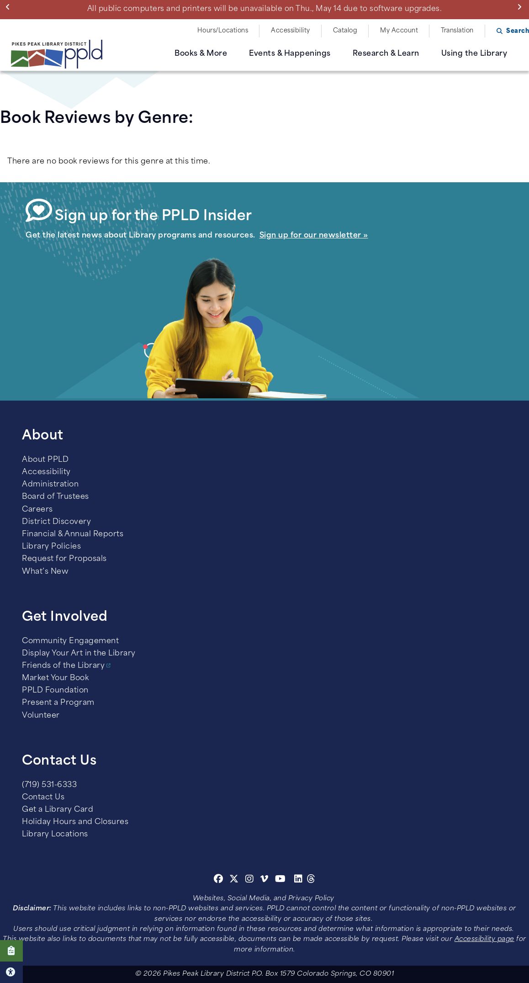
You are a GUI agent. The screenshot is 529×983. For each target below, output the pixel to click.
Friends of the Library (63, 666)
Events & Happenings (290, 54)
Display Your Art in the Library (79, 653)
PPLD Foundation (55, 690)
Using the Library (474, 54)
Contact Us (43, 797)
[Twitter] (234, 880)
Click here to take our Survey (11, 951)
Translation (457, 31)
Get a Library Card (57, 810)
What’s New (45, 572)
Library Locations (55, 834)
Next (521, 7)
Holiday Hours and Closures (75, 822)
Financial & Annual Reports (72, 534)
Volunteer (41, 715)
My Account (399, 31)
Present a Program (58, 703)
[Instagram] (250, 880)
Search (517, 31)
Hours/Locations (223, 31)
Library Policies (51, 546)
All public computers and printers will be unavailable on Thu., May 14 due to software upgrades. (264, 9)
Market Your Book (55, 678)
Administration (50, 484)
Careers (37, 509)
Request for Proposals (64, 559)
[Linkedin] (298, 880)
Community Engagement (70, 641)
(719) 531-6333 (49, 785)
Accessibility (290, 31)
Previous (9, 7)
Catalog (345, 31)
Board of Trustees (55, 497)
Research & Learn (386, 54)
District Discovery (56, 522)
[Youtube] (280, 880)
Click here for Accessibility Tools (11, 972)
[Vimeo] (264, 880)
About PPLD (45, 460)
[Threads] (311, 880)
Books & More (201, 54)
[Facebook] (218, 880)
